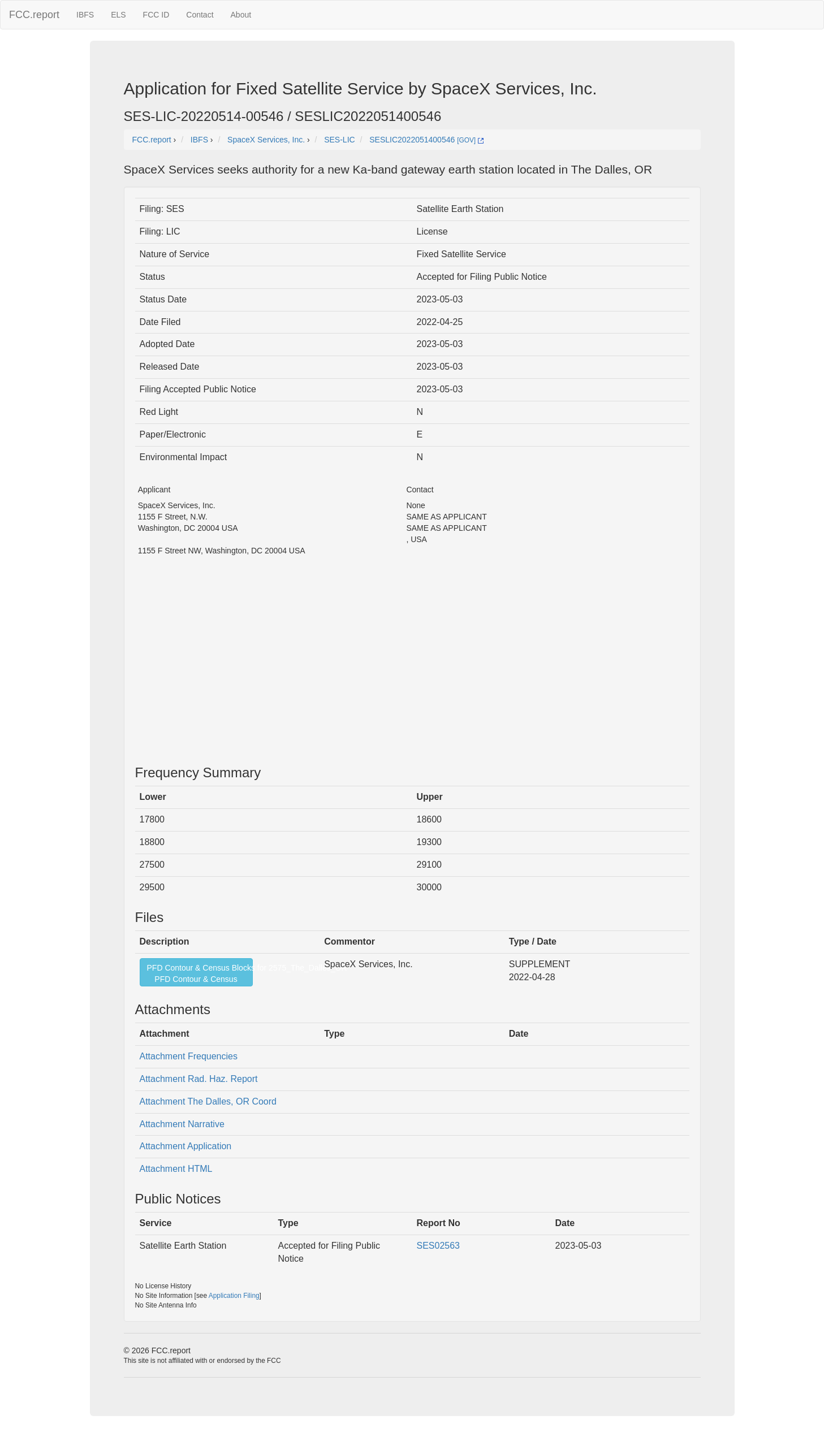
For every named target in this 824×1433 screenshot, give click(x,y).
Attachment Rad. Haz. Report (199, 1079)
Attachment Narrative (182, 1124)
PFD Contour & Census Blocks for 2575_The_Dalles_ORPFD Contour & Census (200, 973)
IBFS (85, 14)
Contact (199, 14)
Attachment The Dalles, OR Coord (208, 1101)
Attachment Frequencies (189, 1056)
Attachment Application (186, 1146)
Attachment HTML (176, 1169)
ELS (118, 14)
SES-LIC (339, 139)
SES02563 (438, 1245)
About (241, 14)
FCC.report (34, 14)
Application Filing (234, 1296)
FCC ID (156, 14)
